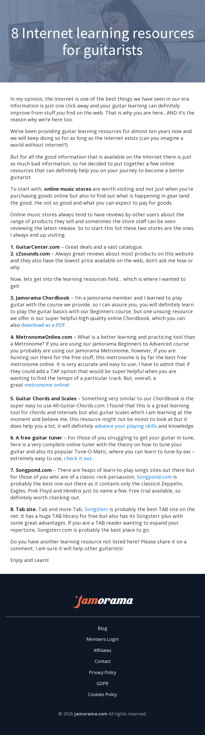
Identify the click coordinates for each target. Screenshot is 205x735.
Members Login (102, 639)
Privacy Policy (102, 672)
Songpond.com (154, 476)
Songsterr (96, 509)
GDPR (102, 684)
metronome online (46, 385)
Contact (103, 661)
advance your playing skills (125, 426)
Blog (102, 628)
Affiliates (102, 650)
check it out (78, 458)
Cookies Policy (102, 694)
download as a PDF (43, 325)
